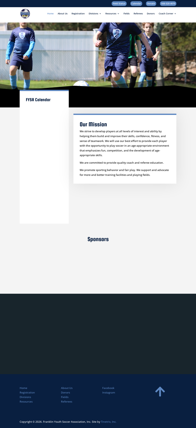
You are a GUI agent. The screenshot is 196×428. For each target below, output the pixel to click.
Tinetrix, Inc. (108, 421)
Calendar (136, 3)
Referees (138, 13)
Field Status (119, 3)
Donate (151, 3)
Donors (151, 13)
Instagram (108, 392)
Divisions (93, 13)
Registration (78, 13)
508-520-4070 (168, 3)
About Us (63, 13)
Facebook (108, 388)
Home (50, 13)
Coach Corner (166, 13)
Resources (110, 13)
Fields (126, 13)
